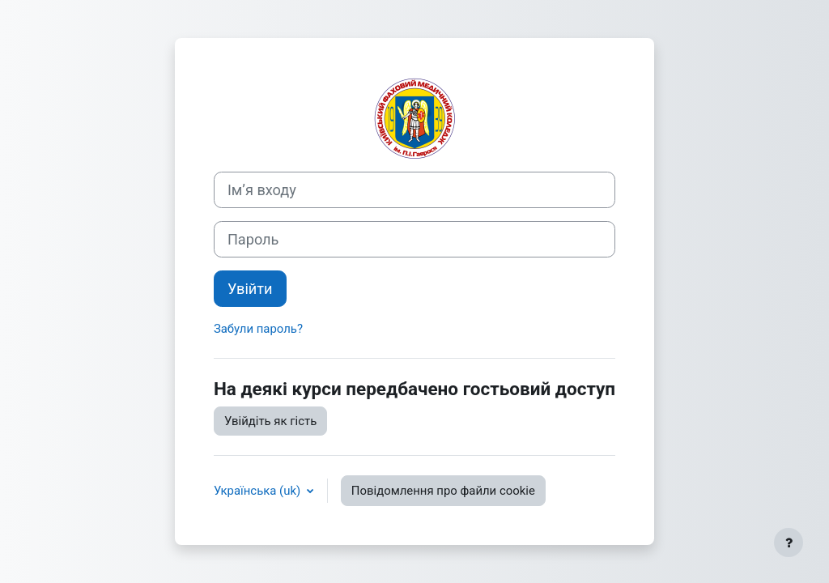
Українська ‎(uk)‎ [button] (259, 490)
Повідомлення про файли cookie (443, 490)
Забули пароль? (258, 328)
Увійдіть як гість (270, 421)
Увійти (250, 288)
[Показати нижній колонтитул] (788, 542)
